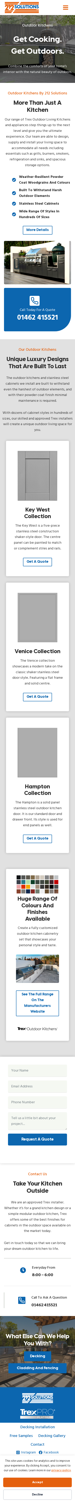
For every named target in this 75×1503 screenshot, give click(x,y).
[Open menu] (65, 7)
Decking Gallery (51, 1436)
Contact (37, 1444)
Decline (37, 1494)
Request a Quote (37, 1139)
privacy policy (61, 1470)
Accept (37, 1482)
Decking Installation (37, 1427)
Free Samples (21, 1436)
